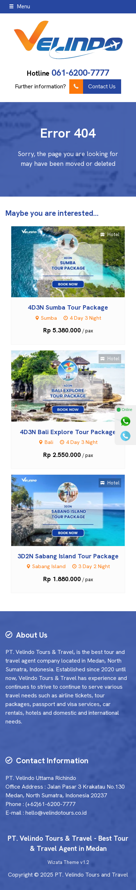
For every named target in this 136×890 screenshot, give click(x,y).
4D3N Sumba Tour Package (68, 307)
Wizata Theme (63, 862)
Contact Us (92, 86)
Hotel (109, 234)
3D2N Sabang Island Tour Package (68, 556)
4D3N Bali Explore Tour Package (68, 432)
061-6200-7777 (80, 72)
